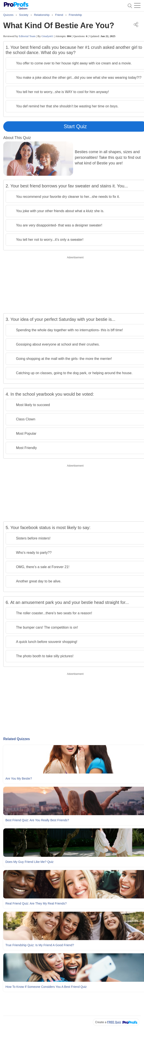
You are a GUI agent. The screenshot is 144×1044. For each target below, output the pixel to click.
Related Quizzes (16, 739)
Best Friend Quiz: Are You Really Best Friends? (37, 820)
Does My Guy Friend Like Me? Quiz (29, 862)
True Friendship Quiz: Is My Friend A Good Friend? (39, 945)
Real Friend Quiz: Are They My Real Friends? (36, 903)
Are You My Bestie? (18, 778)
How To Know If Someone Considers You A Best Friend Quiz (46, 986)
